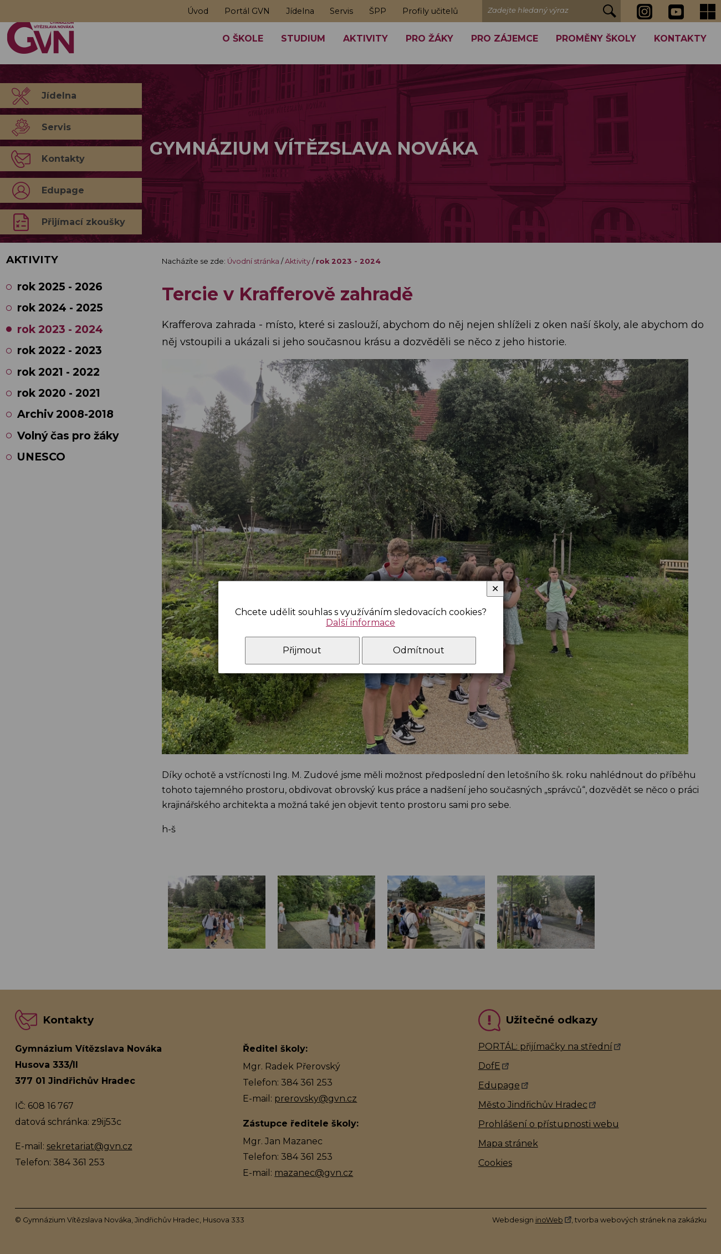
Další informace (360, 622)
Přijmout (302, 650)
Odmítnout (418, 650)
